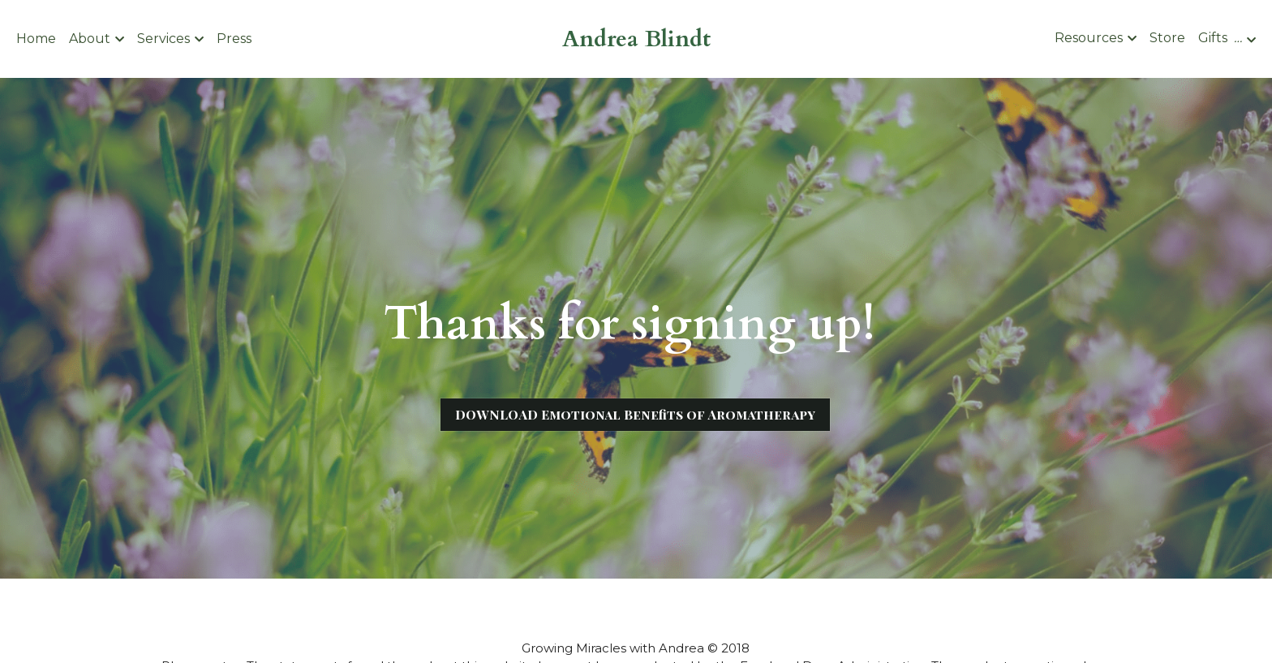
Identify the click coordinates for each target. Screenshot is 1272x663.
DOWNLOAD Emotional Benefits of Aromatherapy (635, 414)
